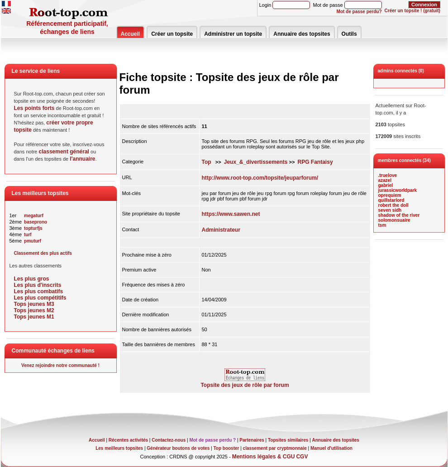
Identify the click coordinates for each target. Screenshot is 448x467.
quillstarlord (391, 200)
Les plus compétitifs (40, 298)
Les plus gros (31, 279)
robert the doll (393, 205)
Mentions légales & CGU (263, 456)
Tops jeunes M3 (34, 304)
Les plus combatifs (38, 291)
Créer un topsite (172, 34)
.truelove (387, 175)
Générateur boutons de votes (178, 448)
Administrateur (221, 230)
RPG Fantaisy (315, 162)
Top (206, 162)
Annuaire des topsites (301, 34)
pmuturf (32, 240)
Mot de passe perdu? (359, 11)
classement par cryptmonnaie (275, 448)
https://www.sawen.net (231, 214)
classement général (64, 151)
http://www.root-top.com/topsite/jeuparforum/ (260, 178)
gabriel (385, 185)
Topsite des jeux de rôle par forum (244, 382)
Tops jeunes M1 (34, 317)
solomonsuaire (394, 220)
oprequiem (389, 195)
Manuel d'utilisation (331, 448)
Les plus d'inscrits (38, 285)
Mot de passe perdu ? (212, 440)
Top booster (226, 448)
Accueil (130, 34)
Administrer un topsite (233, 34)
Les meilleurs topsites (119, 448)
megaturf (33, 215)
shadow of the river (399, 215)
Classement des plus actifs (43, 253)
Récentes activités (128, 440)
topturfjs (33, 228)
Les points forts (34, 108)
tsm (382, 225)
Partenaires (251, 440)
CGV (302, 456)
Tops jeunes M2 (34, 310)
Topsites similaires (288, 440)
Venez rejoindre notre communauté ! (60, 365)
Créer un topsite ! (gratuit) (412, 10)
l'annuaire (82, 159)
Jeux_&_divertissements (256, 162)
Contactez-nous (169, 440)
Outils (349, 34)
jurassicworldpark (397, 190)
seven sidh (390, 210)
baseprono (35, 221)
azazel (384, 180)
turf (28, 234)
